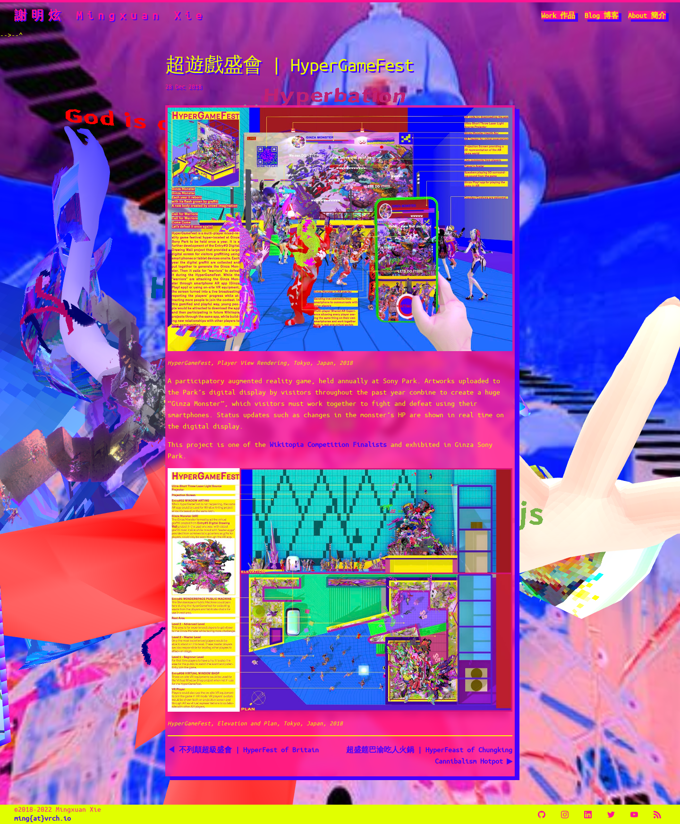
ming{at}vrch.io (42, 818)
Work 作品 (558, 15)
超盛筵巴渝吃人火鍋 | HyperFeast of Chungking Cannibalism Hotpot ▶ (429, 755)
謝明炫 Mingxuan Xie (110, 15)
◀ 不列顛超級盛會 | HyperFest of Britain (244, 749)
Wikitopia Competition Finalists (328, 444)
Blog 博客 (602, 15)
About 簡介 (647, 15)
